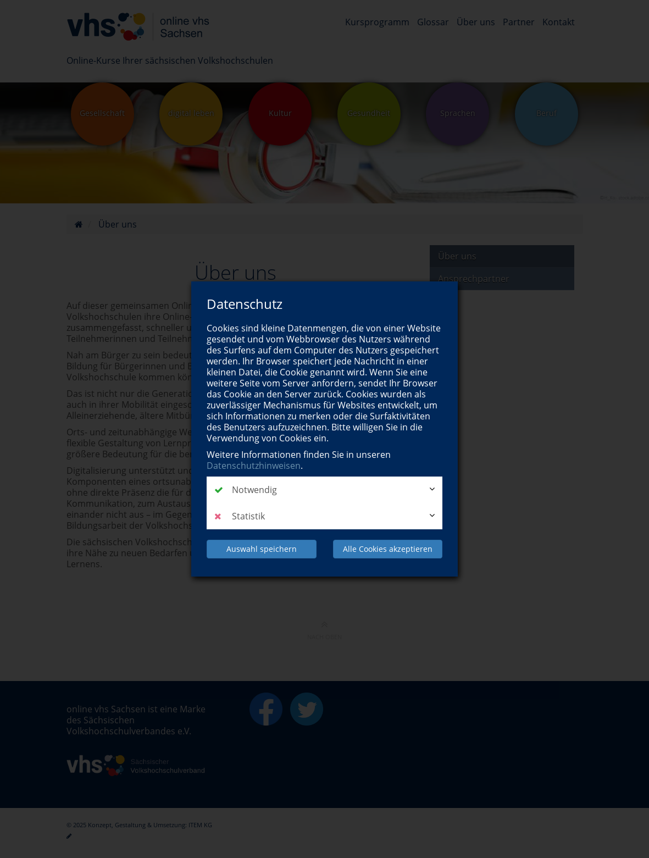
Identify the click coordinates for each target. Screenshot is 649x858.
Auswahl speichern (261, 549)
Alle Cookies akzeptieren (387, 549)
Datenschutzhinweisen (254, 466)
